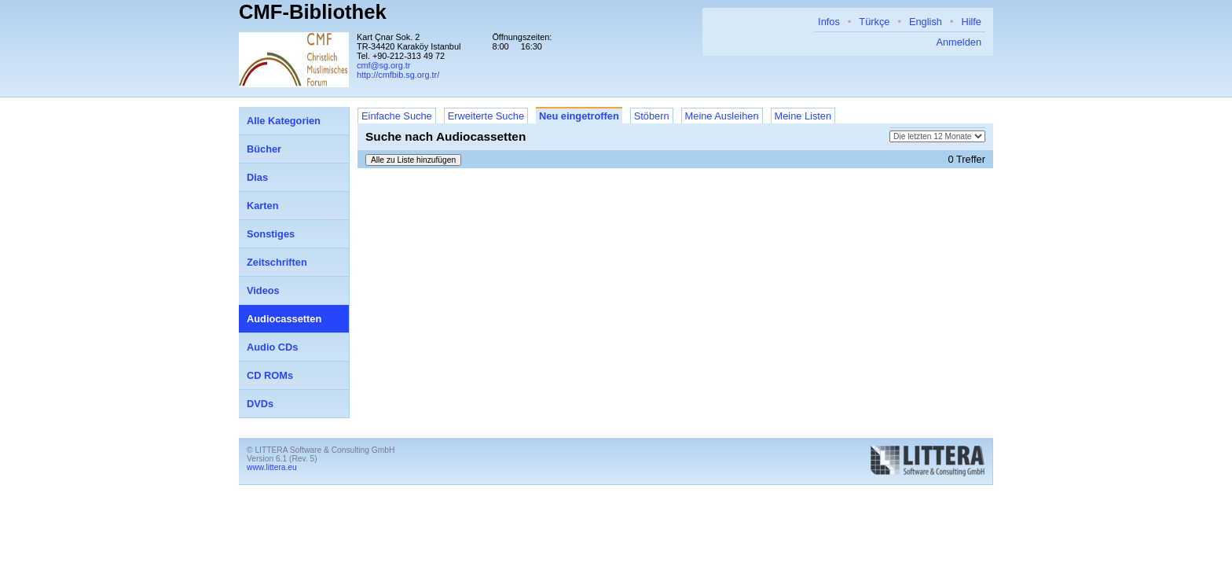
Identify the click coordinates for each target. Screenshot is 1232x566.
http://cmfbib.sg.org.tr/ (398, 74)
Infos (829, 22)
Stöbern (651, 116)
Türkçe (874, 22)
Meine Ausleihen (722, 116)
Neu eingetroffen (579, 116)
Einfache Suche (396, 116)
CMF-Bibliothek (313, 12)
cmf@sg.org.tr (383, 65)
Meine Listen (803, 116)
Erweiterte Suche (486, 116)
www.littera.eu (272, 467)
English (925, 22)
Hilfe (971, 22)
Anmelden (958, 42)
